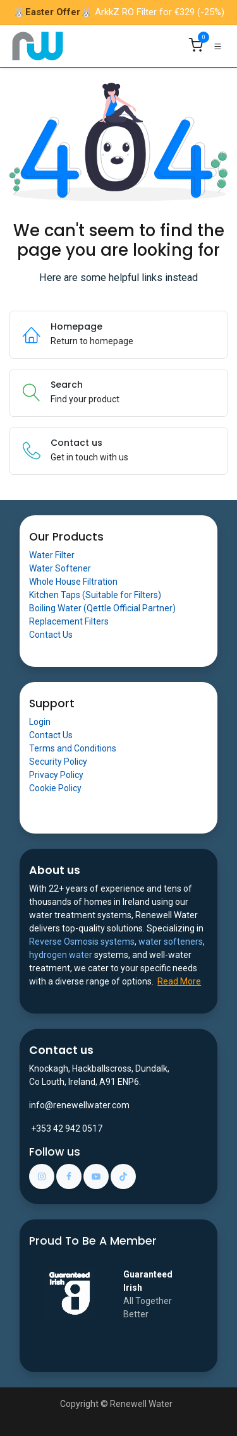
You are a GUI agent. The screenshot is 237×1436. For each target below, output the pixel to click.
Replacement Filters (69, 621)
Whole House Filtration (73, 582)
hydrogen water (60, 955)
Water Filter (52, 555)
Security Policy (58, 762)
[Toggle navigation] (218, 45)
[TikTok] (123, 1176)
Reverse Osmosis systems (82, 941)
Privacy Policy (56, 775)
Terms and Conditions (72, 748)
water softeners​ (170, 941)
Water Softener (60, 568)
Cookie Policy (55, 788)
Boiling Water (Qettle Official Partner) (102, 608)
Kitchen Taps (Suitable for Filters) (95, 595)
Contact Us (51, 635)
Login (40, 722)
